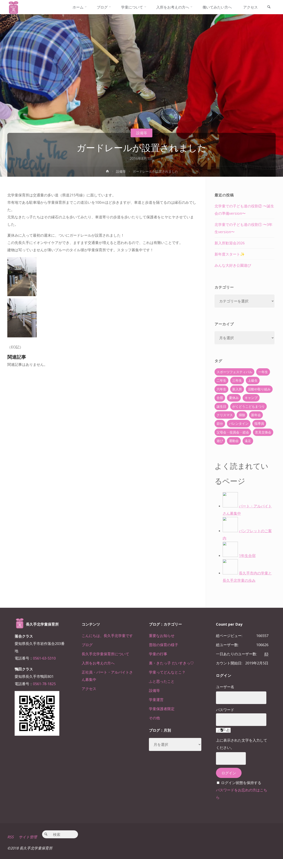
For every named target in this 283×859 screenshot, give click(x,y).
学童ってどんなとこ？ (167, 672)
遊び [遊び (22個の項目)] (220, 441)
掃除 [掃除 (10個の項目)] (242, 415)
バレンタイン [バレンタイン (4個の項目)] (238, 423)
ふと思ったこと (162, 681)
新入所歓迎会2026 (230, 242)
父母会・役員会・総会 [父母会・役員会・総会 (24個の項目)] (233, 432)
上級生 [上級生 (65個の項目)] (253, 380)
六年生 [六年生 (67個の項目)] (221, 389)
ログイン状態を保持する (241, 782)
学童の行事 (158, 653)
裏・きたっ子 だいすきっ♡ (171, 663)
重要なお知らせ (162, 635)
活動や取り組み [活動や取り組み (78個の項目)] (259, 389)
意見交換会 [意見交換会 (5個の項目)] (263, 432)
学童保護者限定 (162, 708)
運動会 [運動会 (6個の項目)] (234, 441)
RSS (10, 837)
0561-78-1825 (44, 683)
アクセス (89, 688)
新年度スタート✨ (230, 254)
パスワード (225, 709)
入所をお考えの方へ (98, 663)
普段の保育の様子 (163, 644)
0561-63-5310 (44, 658)
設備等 (141, 132)
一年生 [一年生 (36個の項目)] (263, 372)
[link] (268, 7)
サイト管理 (28, 837)
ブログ (87, 644)
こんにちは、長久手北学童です (107, 635)
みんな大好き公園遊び (233, 265)
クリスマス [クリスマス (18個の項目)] (225, 415)
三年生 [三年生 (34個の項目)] (237, 380)
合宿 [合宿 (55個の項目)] (220, 397)
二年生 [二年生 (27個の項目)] (221, 380)
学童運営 (156, 699)
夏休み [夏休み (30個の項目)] (234, 397)
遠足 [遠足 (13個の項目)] (248, 441)
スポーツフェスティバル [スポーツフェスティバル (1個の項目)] (234, 372)
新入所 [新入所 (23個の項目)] (237, 389)
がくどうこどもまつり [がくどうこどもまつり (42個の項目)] (248, 406)
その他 (154, 717)
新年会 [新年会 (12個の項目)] (256, 415)
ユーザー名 (225, 686)
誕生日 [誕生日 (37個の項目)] (221, 406)
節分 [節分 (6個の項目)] (220, 423)
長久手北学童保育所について (105, 653)
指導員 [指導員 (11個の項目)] (259, 423)
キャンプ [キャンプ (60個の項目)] (251, 397)
